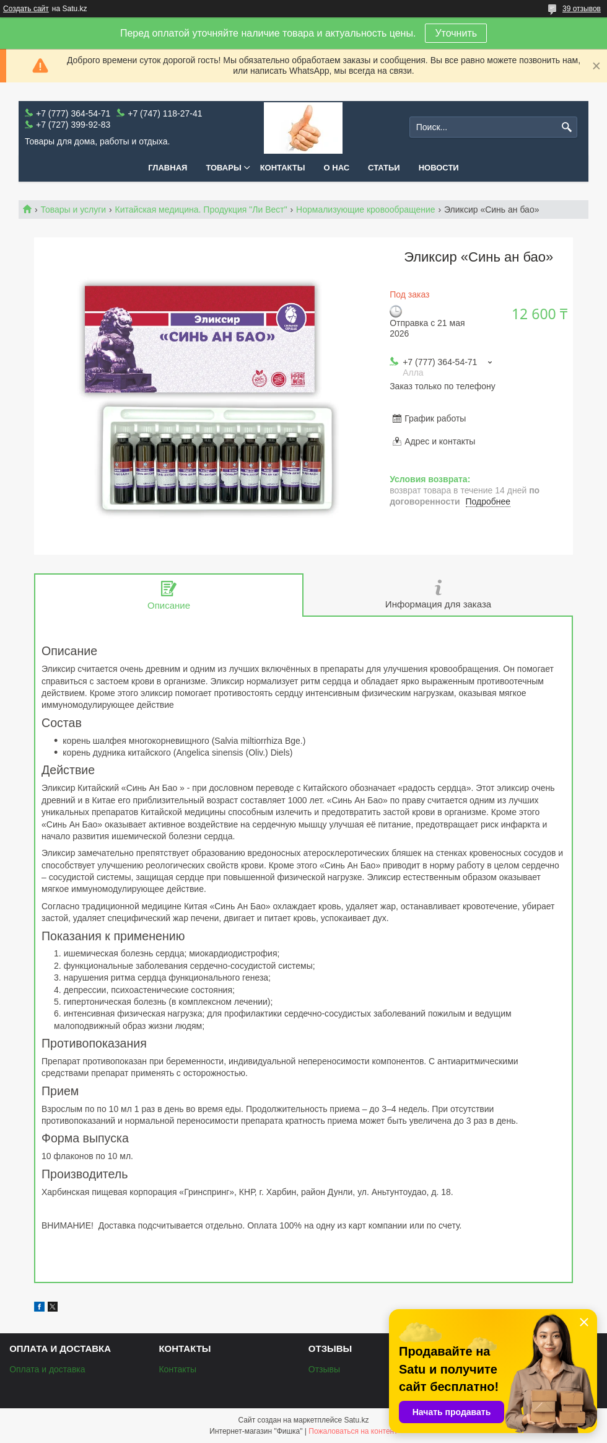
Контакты (282, 167)
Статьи (384, 167)
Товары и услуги (73, 209)
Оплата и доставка (47, 1369)
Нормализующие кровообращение (365, 209)
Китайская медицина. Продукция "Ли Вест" (201, 209)
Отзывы (324, 1369)
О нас (337, 167)
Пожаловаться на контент (352, 1431)
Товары (223, 167)
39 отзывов (581, 8)
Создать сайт (26, 8)
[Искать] (566, 127)
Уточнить (456, 33)
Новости (439, 167)
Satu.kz (356, 1420)
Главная (167, 167)
